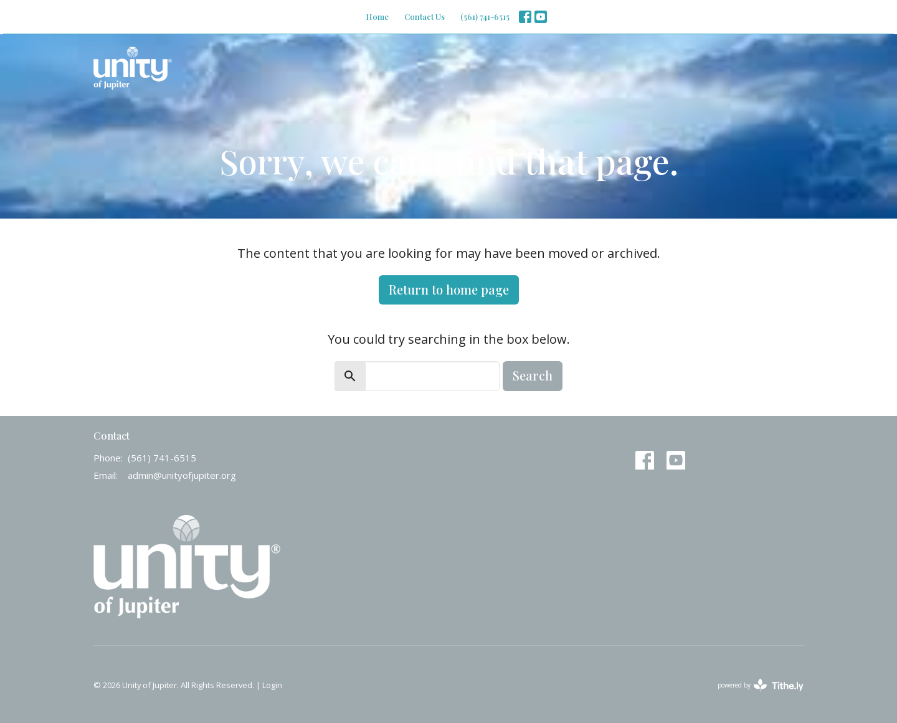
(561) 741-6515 (485, 16)
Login (272, 685)
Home (377, 16)
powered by (761, 685)
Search (533, 375)
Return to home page (449, 289)
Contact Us (424, 16)
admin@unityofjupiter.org (182, 475)
